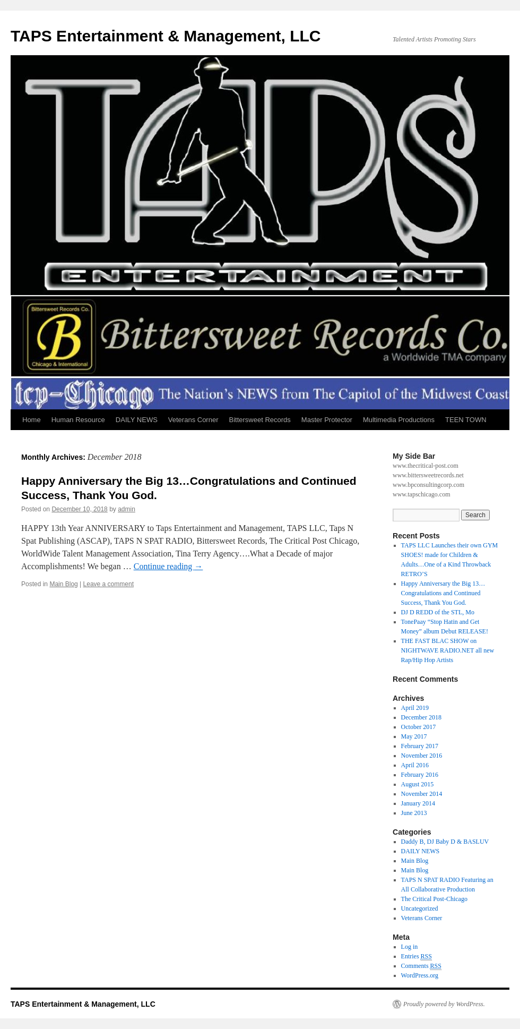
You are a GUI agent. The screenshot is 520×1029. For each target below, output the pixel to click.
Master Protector (326, 420)
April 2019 (415, 707)
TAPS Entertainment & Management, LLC (166, 36)
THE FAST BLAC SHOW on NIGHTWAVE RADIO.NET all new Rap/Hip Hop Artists (448, 650)
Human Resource (78, 420)
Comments (421, 966)
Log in (409, 946)
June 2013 (414, 813)
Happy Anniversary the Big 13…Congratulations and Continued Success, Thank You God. (443, 593)
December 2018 (421, 717)
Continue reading (168, 566)
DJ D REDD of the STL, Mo (437, 612)
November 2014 (422, 794)
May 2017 (414, 736)
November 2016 (422, 755)
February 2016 (419, 774)
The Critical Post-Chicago (434, 899)
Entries (416, 957)
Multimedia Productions (399, 420)
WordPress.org (419, 975)
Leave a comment (108, 584)
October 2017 (418, 727)
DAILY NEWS (137, 420)
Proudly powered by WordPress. (444, 1004)
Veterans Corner (193, 420)
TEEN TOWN (466, 420)
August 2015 (417, 784)
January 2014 (418, 803)
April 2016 (415, 765)
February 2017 (419, 746)
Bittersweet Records (260, 420)
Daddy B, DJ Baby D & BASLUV (445, 841)
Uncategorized (419, 908)
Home (31, 420)
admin (126, 509)
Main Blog (63, 584)
